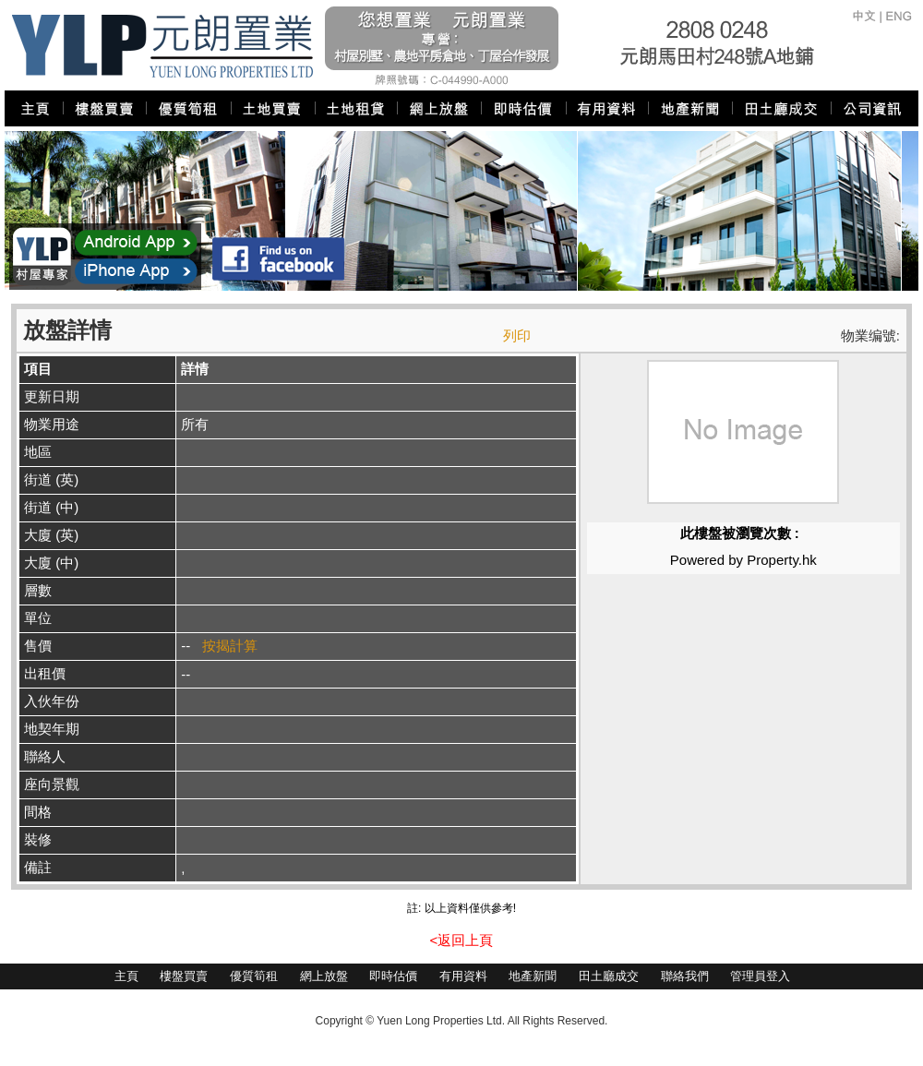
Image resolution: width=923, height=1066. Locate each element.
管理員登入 (760, 976)
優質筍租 (254, 976)
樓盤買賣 (184, 976)
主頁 (126, 976)
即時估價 (393, 976)
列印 (517, 335)
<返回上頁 (462, 940)
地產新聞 (533, 976)
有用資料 (463, 976)
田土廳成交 (609, 976)
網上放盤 (324, 976)
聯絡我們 (685, 976)
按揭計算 (230, 645)
